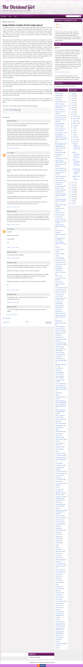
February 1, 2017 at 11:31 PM (13, 224)
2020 (72, 107)
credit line (57, 540)
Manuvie (57, 309)
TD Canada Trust (59, 453)
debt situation (58, 551)
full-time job (58, 574)
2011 (72, 194)
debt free (57, 549)
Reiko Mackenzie (59, 425)
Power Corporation (60, 383)
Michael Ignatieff (59, 326)
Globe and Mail (59, 253)
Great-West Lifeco (59, 262)
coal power (58, 536)
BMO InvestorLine (59, 115)
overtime (57, 609)
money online (58, 603)
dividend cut (58, 557)
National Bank (58, 346)
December (75, 116)
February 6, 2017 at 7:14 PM (13, 289)
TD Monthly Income (60, 471)
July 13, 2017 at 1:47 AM (12, 314)
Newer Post (6, 322)
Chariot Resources (60, 180)
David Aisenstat (59, 212)
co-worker (57, 534)
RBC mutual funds (59, 419)
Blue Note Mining (59, 152)
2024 (72, 98)
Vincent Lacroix (59, 515)
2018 (72, 112)
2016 (72, 182)
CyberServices (59, 208)
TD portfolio (58, 481)
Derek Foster (58, 214)
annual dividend (59, 522)
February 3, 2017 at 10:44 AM (13, 258)
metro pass (58, 599)
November (75, 118)
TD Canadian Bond (60, 455)
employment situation (60, 566)
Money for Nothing (59, 330)
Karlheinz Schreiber (60, 289)
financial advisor (59, 569)
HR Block (57, 266)
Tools (15, 16)
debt (56, 547)
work (56, 647)
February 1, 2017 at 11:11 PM (13, 206)
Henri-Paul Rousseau (60, 272)
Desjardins (58, 217)
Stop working (58, 449)
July (74, 127)
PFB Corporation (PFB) (61, 360)
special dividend (59, 626)
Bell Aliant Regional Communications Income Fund (60, 125)
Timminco (57, 502)
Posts (58, 24)
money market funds (60, 601)
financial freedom (59, 571)
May (74, 132)
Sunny (9, 152)
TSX (56, 487)
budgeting (57, 528)
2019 (72, 109)
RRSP (56, 421)
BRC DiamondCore (60, 117)
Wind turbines (58, 519)
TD (56, 451)
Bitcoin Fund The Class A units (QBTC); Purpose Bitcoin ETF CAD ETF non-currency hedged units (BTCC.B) (61, 136)
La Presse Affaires (59, 292)
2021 (72, 105)
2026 (72, 93)
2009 (72, 198)
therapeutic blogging (60, 643)
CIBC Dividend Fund (60, 158)
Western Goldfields (60, 517)
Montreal (57, 335)
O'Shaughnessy (59, 358)
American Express (59, 101)
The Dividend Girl (18, 7)
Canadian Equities (59, 176)
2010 (72, 196)
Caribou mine (58, 178)
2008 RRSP (58, 95)
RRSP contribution (59, 423)
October (75, 121)
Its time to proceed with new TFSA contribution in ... (76, 163)
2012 (72, 192)
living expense (58, 592)
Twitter (57, 508)
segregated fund (59, 624)
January (75, 141)
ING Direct (58, 276)
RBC (56, 395)
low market (58, 595)
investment (58, 580)
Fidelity (57, 232)
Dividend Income (59, 219)
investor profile (59, 582)
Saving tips (58, 433)
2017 (72, 114)
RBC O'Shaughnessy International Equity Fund (60, 411)
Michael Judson (59, 328)
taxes (56, 641)
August (74, 125)
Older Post (48, 322)
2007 (72, 203)
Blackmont (58, 150)
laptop (56, 590)
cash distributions (59, 530)
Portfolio (3, 16)
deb (56, 545)
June (74, 130)
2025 (72, 96)
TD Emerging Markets (60, 459)
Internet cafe (58, 282)
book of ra (53, 662)
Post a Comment (7, 318)
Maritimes (57, 320)
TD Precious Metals (60, 473)
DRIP (56, 210)
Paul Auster (58, 368)
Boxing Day (58, 154)
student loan (58, 635)
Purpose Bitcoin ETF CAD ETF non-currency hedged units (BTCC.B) (61, 387)
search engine (58, 621)
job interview (58, 586)
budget (57, 526)
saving (57, 617)
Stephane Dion (59, 447)
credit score (58, 543)
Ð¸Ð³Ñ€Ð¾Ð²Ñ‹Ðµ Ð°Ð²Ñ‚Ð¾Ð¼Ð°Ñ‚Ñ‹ (17, 0)
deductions (58, 553)
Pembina (57, 370)
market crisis (58, 597)
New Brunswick (59, 352)
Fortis (56, 247)
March (74, 137)
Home (27, 321)
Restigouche (58, 427)
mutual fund (58, 605)
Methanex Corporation (60, 323)
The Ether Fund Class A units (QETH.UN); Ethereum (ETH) (61, 498)
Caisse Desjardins (59, 168)
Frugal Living (58, 249)
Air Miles (57, 99)
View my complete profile (62, 72)
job (56, 584)
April (74, 134)
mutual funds (58, 607)
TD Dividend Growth (60, 457)
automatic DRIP (59, 524)
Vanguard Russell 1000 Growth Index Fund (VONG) (61, 512)
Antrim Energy (58, 103)
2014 (72, 187)
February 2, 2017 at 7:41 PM (13, 247)
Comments (59, 27)
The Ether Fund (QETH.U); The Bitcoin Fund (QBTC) (60, 493)
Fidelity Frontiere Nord (60, 234)
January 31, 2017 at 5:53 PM (13, 148)
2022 (72, 102)
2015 (72, 185)
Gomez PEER (58, 258)
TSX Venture (58, 489)
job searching (58, 588)
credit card (58, 538)
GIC (56, 251)
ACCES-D (57, 97)
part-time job (58, 611)
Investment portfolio (60, 284)
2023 (72, 100)
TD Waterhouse (59, 479)
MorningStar (58, 337)
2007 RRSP (58, 93)
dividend (57, 555)
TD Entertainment (59, 465)
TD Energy (58, 463)
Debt (10, 16)
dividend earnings (59, 559)
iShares (57, 578)
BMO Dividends (59, 109)
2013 (72, 189)
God (56, 255)
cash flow (57, 532)
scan (56, 619)
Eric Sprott (58, 230)
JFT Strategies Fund (60, 287)
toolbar (57, 645)
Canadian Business (60, 170)
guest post (57, 576)
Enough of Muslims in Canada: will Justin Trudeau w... (76, 147)
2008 (72, 201)
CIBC (56, 156)
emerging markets (59, 563)
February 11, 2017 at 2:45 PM (13, 302)
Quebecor (57, 392)
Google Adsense (59, 260)
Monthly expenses (59, 333)
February (75, 139)
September (75, 123)
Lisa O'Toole (58, 296)
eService (57, 561)
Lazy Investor (58, 294)
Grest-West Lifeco (59, 264)
